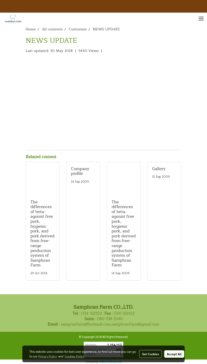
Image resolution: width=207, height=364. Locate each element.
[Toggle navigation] (201, 19)
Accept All (174, 354)
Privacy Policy (47, 356)
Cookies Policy (74, 356)
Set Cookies (150, 354)
